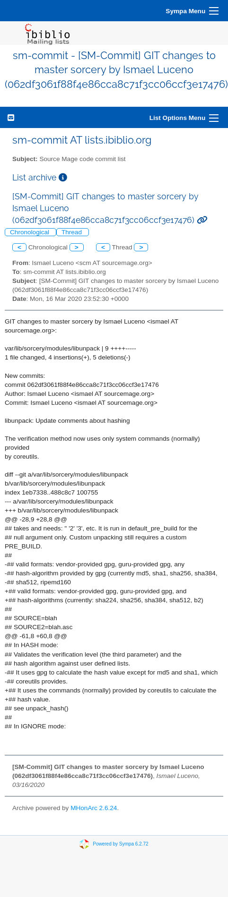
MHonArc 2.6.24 (93, 808)
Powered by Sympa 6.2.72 (120, 843)
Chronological (30, 232)
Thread (72, 232)
